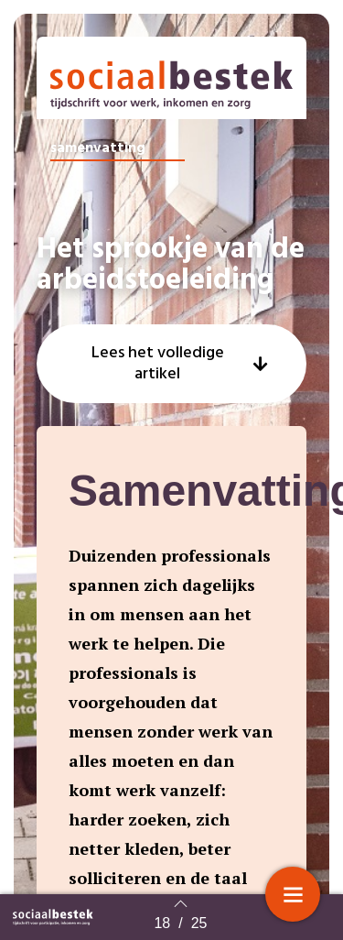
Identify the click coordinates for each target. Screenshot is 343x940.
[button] (171, 363)
